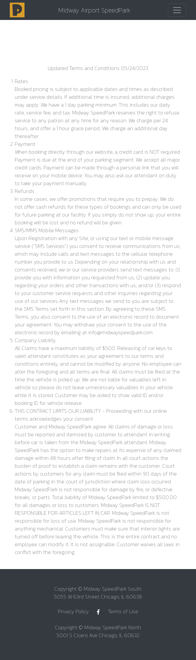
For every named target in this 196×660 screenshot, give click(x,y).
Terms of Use (123, 611)
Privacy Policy (73, 611)
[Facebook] (98, 612)
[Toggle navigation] (177, 10)
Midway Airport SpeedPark (94, 10)
